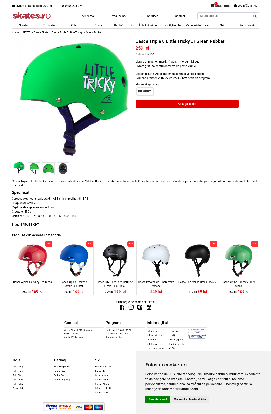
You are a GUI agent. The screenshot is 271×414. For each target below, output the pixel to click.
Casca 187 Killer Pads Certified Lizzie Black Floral (115, 283)
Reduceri (152, 16)
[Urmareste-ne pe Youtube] (149, 308)
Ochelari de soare (197, 25)
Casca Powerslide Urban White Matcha (156, 283)
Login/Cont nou (248, 5)
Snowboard (246, 25)
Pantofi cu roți (123, 25)
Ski (222, 25)
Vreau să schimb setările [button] (190, 399)
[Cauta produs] (255, 16)
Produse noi (118, 16)
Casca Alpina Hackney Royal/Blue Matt (74, 283)
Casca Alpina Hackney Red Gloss (32, 282)
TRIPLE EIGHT (30, 224)
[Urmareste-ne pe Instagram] (131, 308)
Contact (180, 16)
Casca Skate (41, 32)
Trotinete (49, 25)
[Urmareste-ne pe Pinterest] (140, 308)
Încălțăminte (173, 25)
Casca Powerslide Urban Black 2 (197, 282)
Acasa (15, 32)
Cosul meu (220, 5)
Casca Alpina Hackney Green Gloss (239, 283)
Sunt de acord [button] (158, 399)
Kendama (88, 16)
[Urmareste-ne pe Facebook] (122, 308)
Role (73, 25)
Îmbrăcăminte (148, 25)
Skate (98, 25)
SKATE (26, 32)
